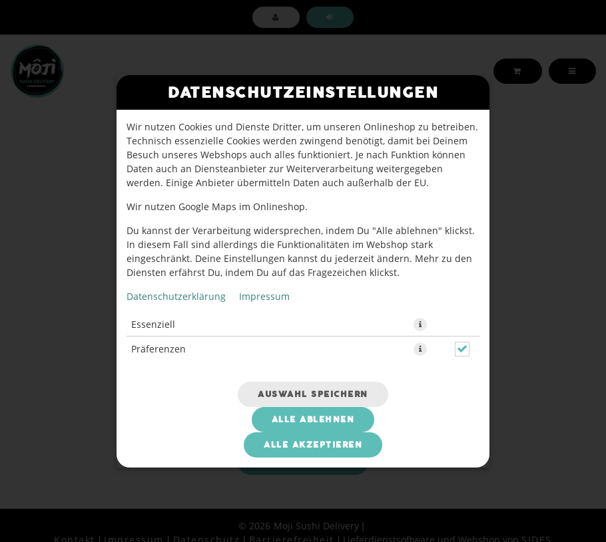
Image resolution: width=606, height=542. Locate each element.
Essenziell (153, 324)
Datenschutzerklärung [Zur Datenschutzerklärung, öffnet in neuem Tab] (176, 296)
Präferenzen (158, 348)
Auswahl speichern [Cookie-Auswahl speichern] (313, 394)
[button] (420, 324)
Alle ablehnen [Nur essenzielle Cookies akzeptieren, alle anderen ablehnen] (313, 420)
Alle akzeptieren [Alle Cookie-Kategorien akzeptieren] (313, 445)
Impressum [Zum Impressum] (264, 296)
